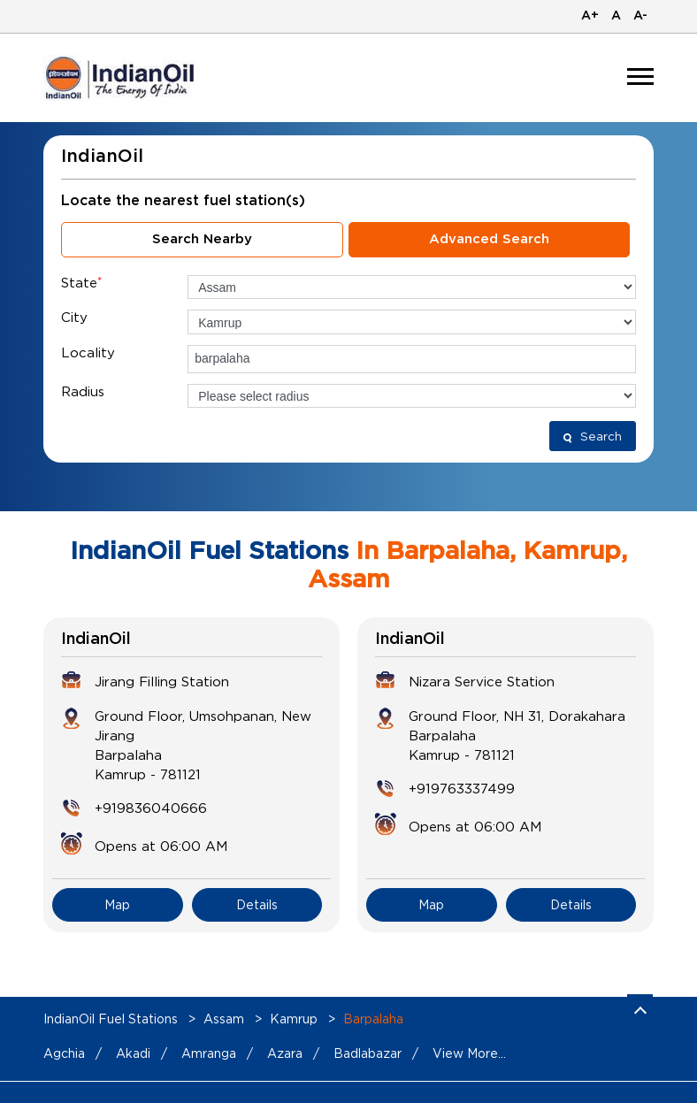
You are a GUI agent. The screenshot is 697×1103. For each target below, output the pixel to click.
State (81, 282)
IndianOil (96, 639)
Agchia (64, 1053)
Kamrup (294, 1018)
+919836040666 (151, 807)
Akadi (133, 1053)
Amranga (208, 1053)
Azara (285, 1053)
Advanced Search (489, 239)
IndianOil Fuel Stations (112, 1018)
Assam (223, 1018)
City (74, 317)
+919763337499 (462, 788)
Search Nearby (202, 239)
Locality (88, 352)
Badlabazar (367, 1053)
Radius (82, 391)
